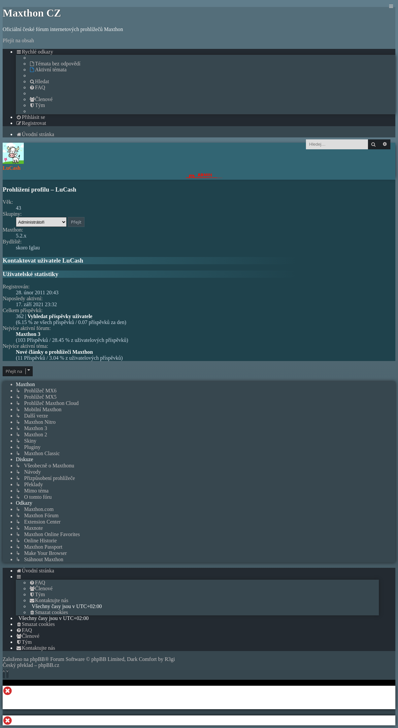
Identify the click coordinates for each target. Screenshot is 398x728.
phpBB (37, 659)
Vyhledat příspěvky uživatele (59, 316)
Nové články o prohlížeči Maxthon (54, 352)
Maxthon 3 (28, 334)
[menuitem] (55, 63)
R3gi (170, 659)
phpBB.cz (48, 665)
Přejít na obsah (18, 40)
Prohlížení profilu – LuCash (39, 189)
